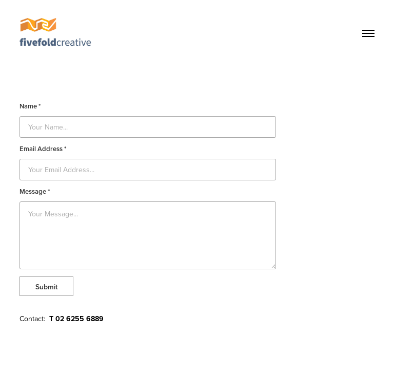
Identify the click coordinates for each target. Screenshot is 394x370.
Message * (34, 192)
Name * (30, 106)
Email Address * (43, 149)
